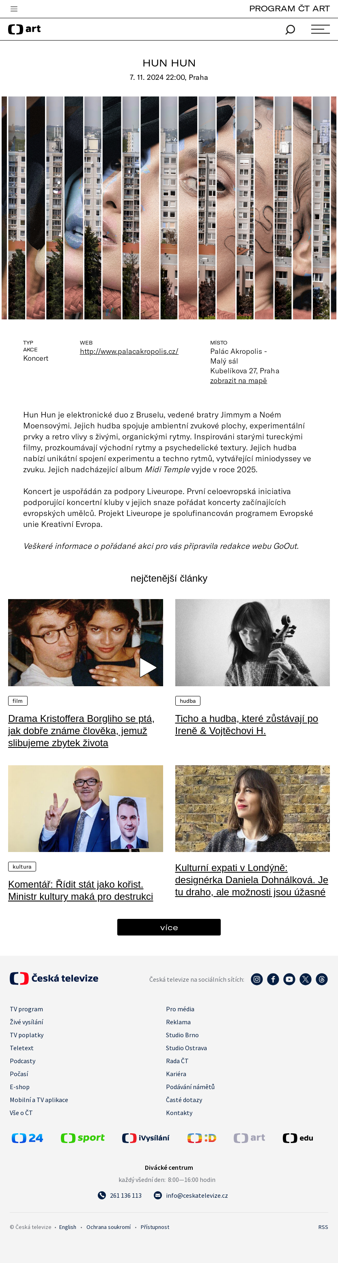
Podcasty (22, 1061)
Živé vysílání (26, 1022)
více (169, 927)
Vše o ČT (21, 1113)
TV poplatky (26, 1035)
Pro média (180, 1009)
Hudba (188, 700)
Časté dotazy (184, 1100)
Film (18, 700)
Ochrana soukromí (108, 1227)
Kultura (22, 866)
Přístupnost (155, 1227)
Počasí (19, 1074)
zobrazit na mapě (238, 380)
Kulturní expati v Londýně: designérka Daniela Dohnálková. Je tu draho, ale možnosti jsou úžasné (252, 879)
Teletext (22, 1048)
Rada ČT (177, 1061)
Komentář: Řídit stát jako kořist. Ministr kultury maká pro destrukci (80, 890)
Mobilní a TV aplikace (39, 1100)
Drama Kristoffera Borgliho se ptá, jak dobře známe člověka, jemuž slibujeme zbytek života (81, 730)
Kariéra (176, 1074)
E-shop (20, 1087)
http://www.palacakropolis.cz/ (129, 351)
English (67, 1227)
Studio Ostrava (186, 1048)
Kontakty (179, 1113)
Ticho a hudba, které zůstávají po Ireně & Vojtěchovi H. (247, 724)
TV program (26, 1009)
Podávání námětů (190, 1087)
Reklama (178, 1022)
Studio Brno (182, 1035)
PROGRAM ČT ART (289, 8)
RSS (323, 1227)
